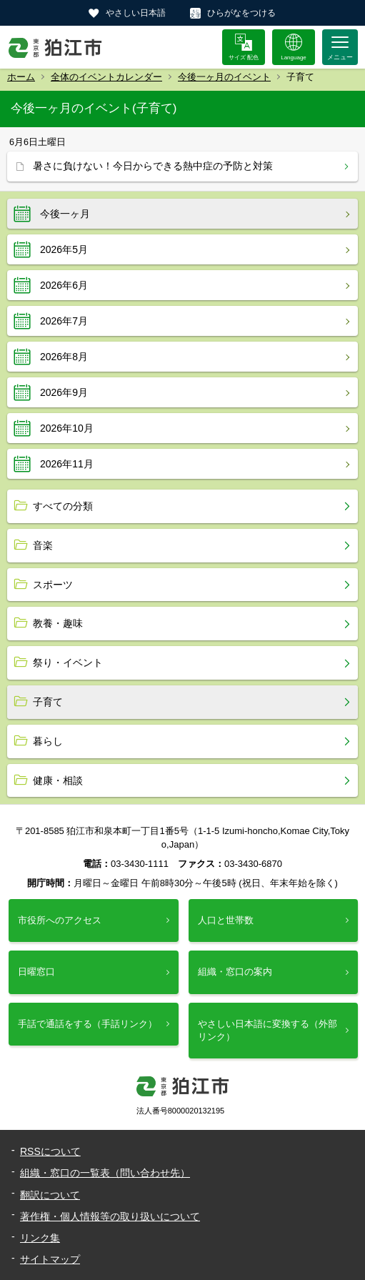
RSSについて (50, 1151)
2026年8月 (64, 356)
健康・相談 (58, 780)
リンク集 (40, 1238)
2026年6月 (64, 285)
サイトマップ (50, 1259)
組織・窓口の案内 (235, 971)
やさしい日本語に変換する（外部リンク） (267, 1030)
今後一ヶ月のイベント (224, 76)
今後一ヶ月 (65, 213)
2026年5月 (64, 249)
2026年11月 (67, 464)
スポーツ (53, 584)
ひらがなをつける (241, 13)
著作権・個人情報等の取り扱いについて (110, 1216)
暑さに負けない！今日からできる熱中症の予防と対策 (153, 166)
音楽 (43, 545)
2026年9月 (64, 392)
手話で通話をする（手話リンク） (87, 1023)
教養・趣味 (58, 623)
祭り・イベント (68, 662)
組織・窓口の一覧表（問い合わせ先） (105, 1173)
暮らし (48, 741)
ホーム (21, 76)
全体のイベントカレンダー (106, 76)
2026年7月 (64, 321)
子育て (48, 702)
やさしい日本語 (136, 13)
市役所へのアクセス (59, 920)
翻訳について (50, 1195)
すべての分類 (63, 506)
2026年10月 (67, 428)
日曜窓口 (36, 971)
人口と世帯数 (226, 920)
